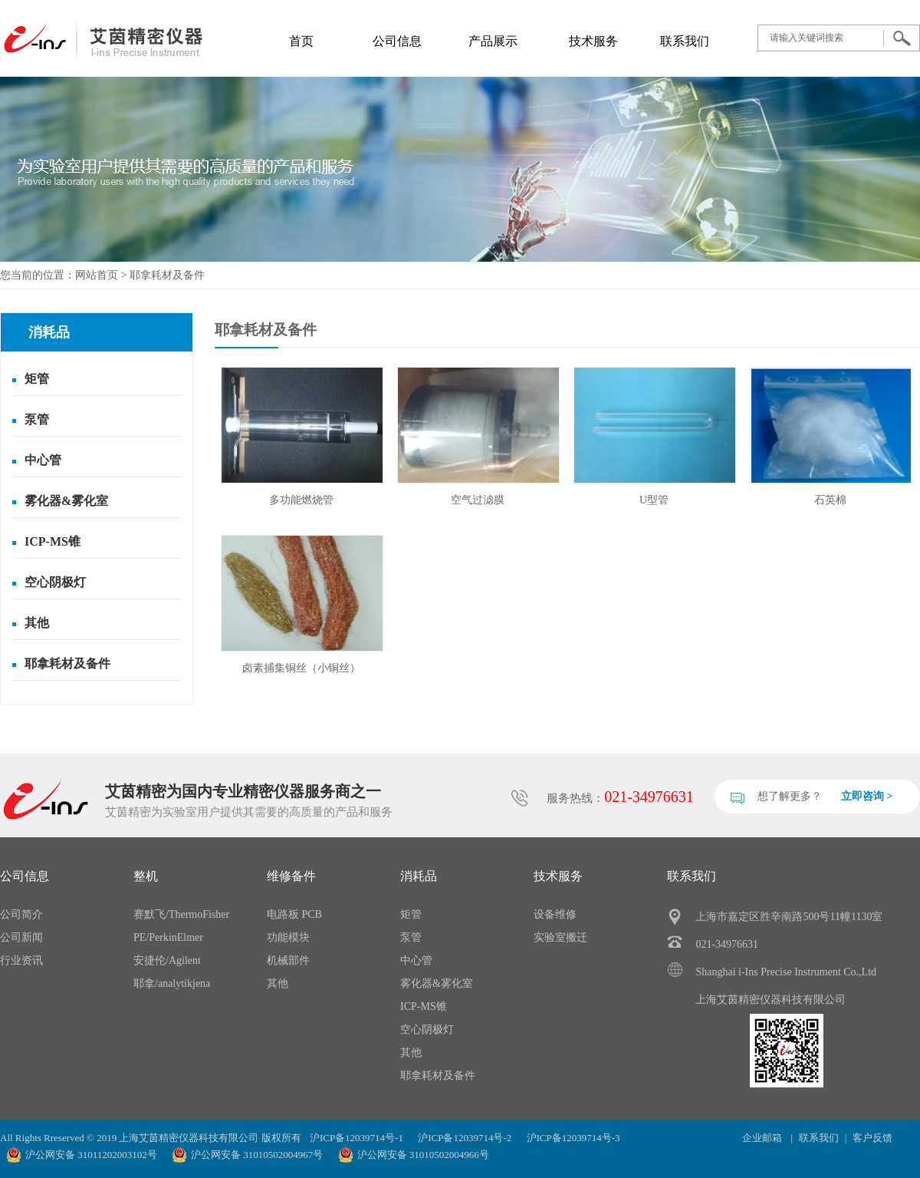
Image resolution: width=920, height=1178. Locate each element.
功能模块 (288, 937)
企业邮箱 (763, 1137)
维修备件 (291, 876)
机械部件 (288, 960)
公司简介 (21, 914)
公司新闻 (21, 937)
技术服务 (593, 41)
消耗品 (418, 876)
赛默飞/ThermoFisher (181, 914)
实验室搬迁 (560, 937)
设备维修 (555, 914)
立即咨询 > (866, 796)
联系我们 (684, 41)
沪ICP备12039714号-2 (464, 1137)
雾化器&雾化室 (66, 500)
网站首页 (96, 275)
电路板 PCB (294, 914)
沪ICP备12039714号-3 (573, 1137)
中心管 (43, 460)
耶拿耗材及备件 (167, 275)
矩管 (37, 378)
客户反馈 (872, 1137)
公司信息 (397, 41)
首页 (301, 41)
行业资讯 (21, 960)
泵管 (37, 419)
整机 (145, 876)
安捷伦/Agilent (167, 960)
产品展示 (493, 41)
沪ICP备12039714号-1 (356, 1137)
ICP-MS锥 (52, 541)
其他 (37, 622)
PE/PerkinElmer (168, 937)
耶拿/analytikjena (171, 983)
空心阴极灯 (55, 582)
